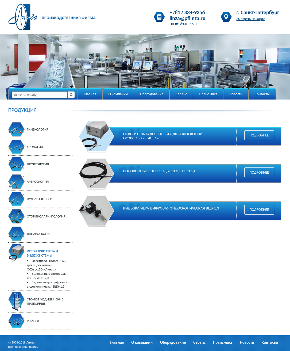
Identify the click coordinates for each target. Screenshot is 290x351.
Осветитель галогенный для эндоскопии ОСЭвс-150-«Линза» (47, 265)
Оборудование (152, 94)
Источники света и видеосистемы (42, 253)
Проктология (38, 164)
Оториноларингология (46, 216)
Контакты (262, 94)
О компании (118, 94)
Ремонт (33, 321)
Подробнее (259, 135)
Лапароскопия (39, 234)
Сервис (181, 94)
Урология (35, 147)
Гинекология (38, 129)
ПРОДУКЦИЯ (22, 110)
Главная (90, 94)
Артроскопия (38, 182)
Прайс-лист (208, 94)
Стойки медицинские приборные (45, 301)
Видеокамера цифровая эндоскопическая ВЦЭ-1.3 (47, 284)
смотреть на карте (251, 19)
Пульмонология (41, 199)
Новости (235, 94)
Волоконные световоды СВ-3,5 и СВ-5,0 (47, 276)
